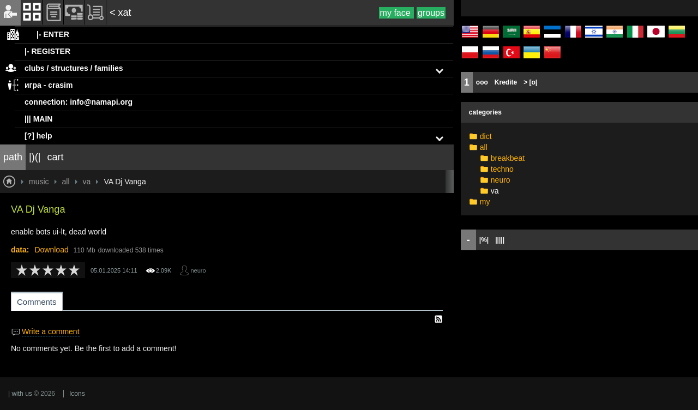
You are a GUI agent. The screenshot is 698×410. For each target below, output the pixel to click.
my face (396, 12)
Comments (37, 301)
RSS (438, 319)
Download (51, 249)
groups (431, 12)
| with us (20, 393)
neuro (198, 270)
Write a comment (51, 331)
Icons (77, 393)
